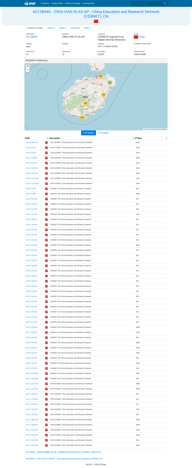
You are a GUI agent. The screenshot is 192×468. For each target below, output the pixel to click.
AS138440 (31, 36)
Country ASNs (57, 3)
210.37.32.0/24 (31, 240)
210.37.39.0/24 (31, 281)
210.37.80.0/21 (31, 348)
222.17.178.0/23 (32, 404)
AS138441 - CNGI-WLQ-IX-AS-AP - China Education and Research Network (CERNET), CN (64, 459)
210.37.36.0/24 (31, 266)
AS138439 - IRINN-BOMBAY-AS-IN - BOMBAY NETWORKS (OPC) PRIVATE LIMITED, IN (63, 452)
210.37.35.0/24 (31, 260)
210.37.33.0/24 (31, 250)
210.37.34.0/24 (31, 255)
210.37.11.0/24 (31, 204)
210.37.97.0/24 (31, 368)
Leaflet (146, 129)
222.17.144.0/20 (32, 389)
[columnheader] (36, 138)
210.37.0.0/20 (31, 194)
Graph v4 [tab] (51, 28)
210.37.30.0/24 (31, 230)
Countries (45, 3)
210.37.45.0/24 (31, 312)
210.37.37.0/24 (31, 271)
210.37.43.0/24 (31, 302)
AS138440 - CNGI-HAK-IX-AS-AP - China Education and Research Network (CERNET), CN (96, 14)
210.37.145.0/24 (32, 379)
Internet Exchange (72, 3)
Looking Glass (88, 3)
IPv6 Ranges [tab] (103, 133)
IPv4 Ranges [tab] (88, 133)
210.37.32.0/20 (31, 245)
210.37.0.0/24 (31, 189)
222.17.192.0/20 (32, 420)
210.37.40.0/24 (31, 286)
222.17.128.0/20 (32, 384)
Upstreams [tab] (75, 28)
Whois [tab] (87, 28)
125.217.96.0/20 (32, 173)
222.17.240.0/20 (32, 445)
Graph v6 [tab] (62, 28)
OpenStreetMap (155, 129)
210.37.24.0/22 (31, 214)
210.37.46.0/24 (31, 317)
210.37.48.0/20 (31, 327)
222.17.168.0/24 (32, 394)
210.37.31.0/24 (31, 235)
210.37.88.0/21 (31, 353)
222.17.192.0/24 (32, 414)
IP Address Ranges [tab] (34, 28)
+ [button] (28, 66)
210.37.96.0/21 (31, 363)
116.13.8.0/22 (31, 153)
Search (164, 3)
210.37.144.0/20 (32, 373)
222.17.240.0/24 (32, 440)
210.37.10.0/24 (31, 199)
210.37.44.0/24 (31, 307)
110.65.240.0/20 (32, 142)
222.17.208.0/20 (32, 425)
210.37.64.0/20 (31, 343)
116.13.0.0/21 (31, 148)
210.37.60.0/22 (31, 332)
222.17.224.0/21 (32, 430)
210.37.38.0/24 (31, 276)
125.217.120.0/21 (32, 183)
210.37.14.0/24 (31, 209)
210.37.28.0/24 (31, 219)
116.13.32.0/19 (31, 163)
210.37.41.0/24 (31, 291)
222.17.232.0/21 (32, 435)
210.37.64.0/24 (31, 337)
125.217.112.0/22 (32, 178)
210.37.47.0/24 (31, 322)
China (139, 36)
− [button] (28, 70)
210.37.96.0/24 (31, 358)
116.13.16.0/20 (31, 158)
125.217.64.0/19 (32, 168)
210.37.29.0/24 (31, 225)
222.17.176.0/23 (32, 399)
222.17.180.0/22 (32, 409)
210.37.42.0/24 (31, 296)
